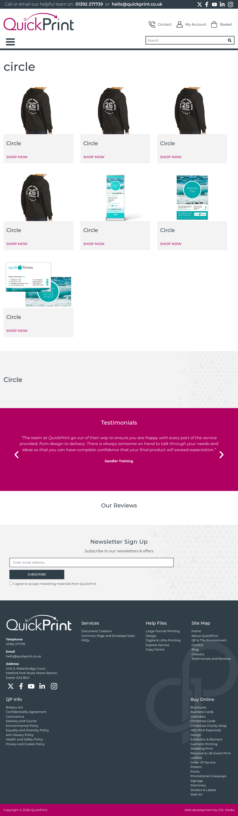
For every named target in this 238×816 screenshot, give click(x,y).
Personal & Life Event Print (210, 753)
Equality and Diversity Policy (27, 730)
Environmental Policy (22, 726)
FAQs (85, 640)
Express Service (157, 645)
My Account (191, 24)
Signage (196, 781)
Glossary (197, 654)
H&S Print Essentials (205, 730)
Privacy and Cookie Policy (25, 744)
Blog (194, 649)
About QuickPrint (204, 636)
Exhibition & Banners (206, 739)
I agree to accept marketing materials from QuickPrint (54, 584)
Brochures (198, 707)
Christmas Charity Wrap (208, 726)
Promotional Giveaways (208, 776)
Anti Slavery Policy (20, 735)
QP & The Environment (208, 640)
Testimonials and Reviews (211, 658)
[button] (16, 454)
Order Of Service (203, 762)
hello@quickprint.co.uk (137, 4)
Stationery (198, 785)
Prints (194, 771)
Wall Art (196, 794)
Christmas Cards (202, 721)
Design (151, 636)
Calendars (198, 716)
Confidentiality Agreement (26, 712)
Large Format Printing (163, 631)
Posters (196, 767)
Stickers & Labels (203, 790)
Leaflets (196, 758)
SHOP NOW (17, 157)
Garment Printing (204, 744)
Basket (221, 24)
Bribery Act (14, 707)
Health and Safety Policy (24, 739)
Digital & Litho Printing (163, 640)
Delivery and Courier (21, 721)
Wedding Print (201, 748)
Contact (160, 24)
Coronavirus (15, 716)
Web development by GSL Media (209, 810)
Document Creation (96, 631)
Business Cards (202, 712)
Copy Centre (155, 649)
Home (196, 631)
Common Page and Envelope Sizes (108, 636)
